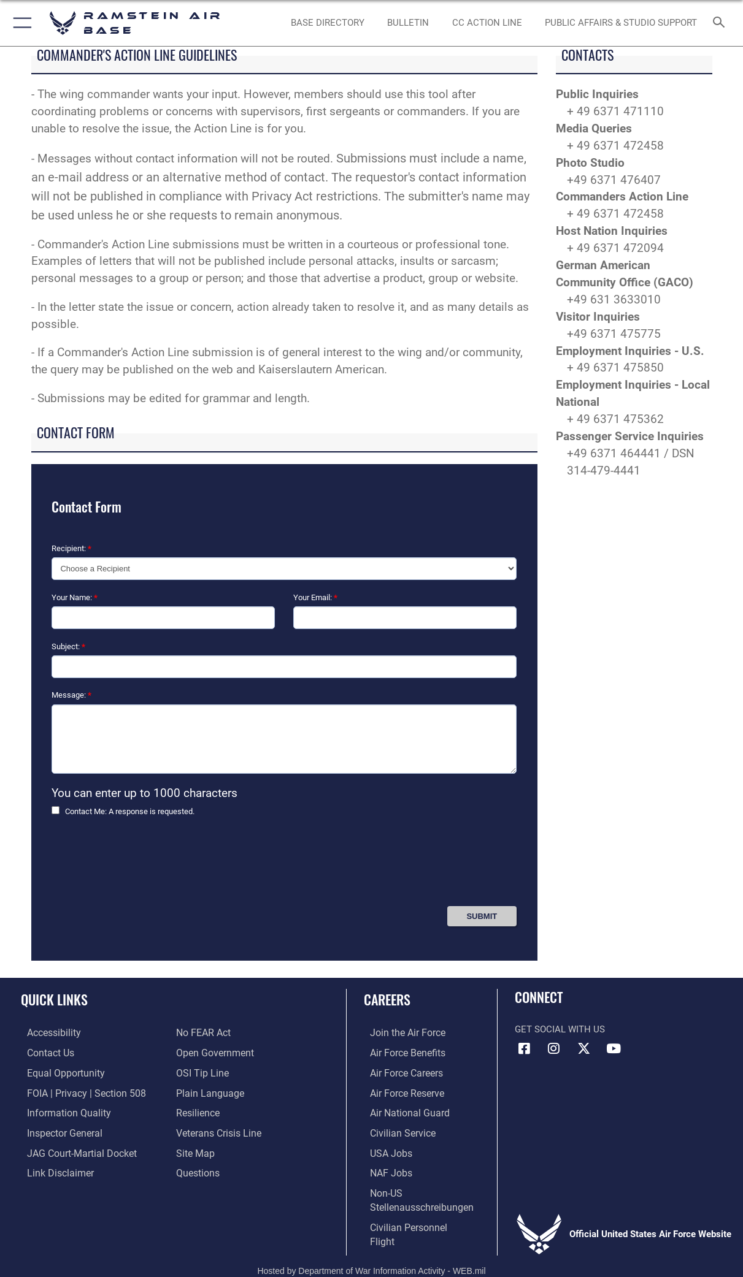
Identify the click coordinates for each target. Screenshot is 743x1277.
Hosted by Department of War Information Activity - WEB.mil (371, 1249)
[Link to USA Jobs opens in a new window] (391, 1149)
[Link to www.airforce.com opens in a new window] (407, 1033)
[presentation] (145, 866)
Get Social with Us (560, 1029)
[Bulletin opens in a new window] (408, 22)
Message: (71, 694)
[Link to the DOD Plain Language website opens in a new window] (211, 1091)
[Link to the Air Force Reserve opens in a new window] (407, 1091)
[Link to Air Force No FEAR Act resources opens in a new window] (207, 1033)
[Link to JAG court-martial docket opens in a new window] (73, 1149)
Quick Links (54, 999)
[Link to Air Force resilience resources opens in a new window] (201, 1110)
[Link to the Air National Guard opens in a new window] (409, 1110)
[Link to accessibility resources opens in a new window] (47, 1033)
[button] (20, 23)
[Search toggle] (721, 23)
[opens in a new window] (327, 22)
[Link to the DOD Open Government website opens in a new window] (216, 1052)
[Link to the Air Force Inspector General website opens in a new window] (57, 1130)
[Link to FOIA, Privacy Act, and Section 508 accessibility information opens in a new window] (77, 1091)
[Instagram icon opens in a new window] (554, 1048)
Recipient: (71, 548)
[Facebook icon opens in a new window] (524, 1048)
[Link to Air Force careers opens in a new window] (407, 1072)
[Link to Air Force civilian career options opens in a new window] (402, 1130)
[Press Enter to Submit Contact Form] (482, 916)
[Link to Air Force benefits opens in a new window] (407, 1052)
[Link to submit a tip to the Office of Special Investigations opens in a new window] (204, 1072)
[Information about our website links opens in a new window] (53, 1169)
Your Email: (315, 597)
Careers (394, 999)
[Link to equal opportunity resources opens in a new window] (57, 1072)
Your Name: (75, 597)
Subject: (68, 646)
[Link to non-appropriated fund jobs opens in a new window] (391, 1169)
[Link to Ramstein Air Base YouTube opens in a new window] (613, 1048)
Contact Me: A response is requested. (129, 811)
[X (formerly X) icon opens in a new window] (583, 1048)
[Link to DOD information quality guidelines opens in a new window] (60, 1110)
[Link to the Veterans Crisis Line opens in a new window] (221, 1130)
